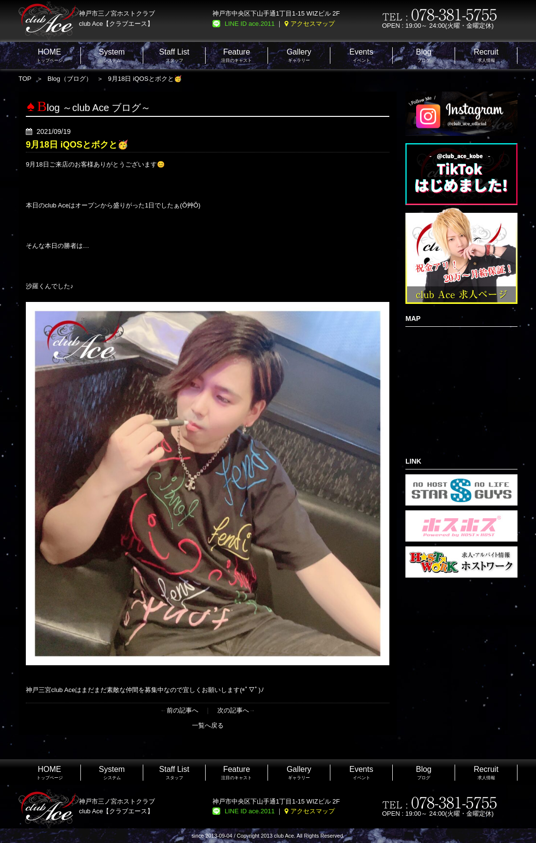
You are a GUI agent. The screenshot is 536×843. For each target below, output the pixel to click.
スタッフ (174, 55)
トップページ (50, 55)
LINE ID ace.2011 (250, 23)
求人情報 (486, 55)
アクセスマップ (312, 23)
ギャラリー (299, 55)
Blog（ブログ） (70, 78)
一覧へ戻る (208, 725)
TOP (25, 78)
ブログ (423, 55)
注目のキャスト (236, 55)
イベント (361, 55)
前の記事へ (182, 710)
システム (112, 55)
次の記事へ (233, 710)
